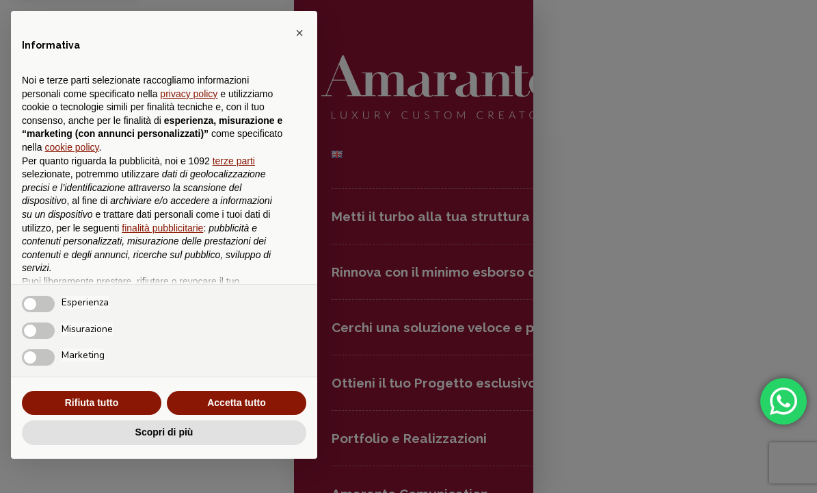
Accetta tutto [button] (236, 402)
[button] (299, 33)
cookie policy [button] (71, 147)
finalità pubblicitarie (162, 228)
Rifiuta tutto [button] (92, 402)
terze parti (234, 160)
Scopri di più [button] (164, 432)
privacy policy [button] (188, 93)
